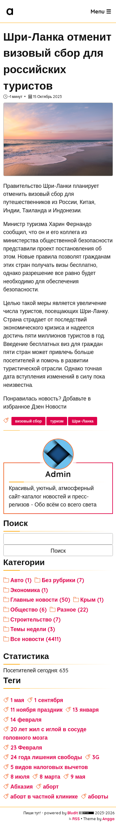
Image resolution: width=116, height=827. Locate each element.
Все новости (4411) (36, 638)
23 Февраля (26, 747)
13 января (86, 709)
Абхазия (22, 786)
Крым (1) (92, 599)
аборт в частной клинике (44, 796)
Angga (108, 818)
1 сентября (48, 700)
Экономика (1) (29, 589)
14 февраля (26, 719)
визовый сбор (28, 421)
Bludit (72, 813)
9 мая (78, 776)
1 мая (17, 700)
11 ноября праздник (37, 709)
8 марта (50, 776)
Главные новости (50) (40, 599)
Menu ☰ (101, 11)
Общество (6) (29, 609)
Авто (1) (21, 580)
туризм (56, 421)
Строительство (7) (36, 619)
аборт (51, 786)
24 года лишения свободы (46, 757)
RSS (76, 818)
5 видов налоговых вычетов (49, 766)
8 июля (20, 776)
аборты (98, 796)
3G (95, 757)
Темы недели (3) (33, 629)
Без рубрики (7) (63, 580)
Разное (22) (72, 609)
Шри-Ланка (82, 421)
